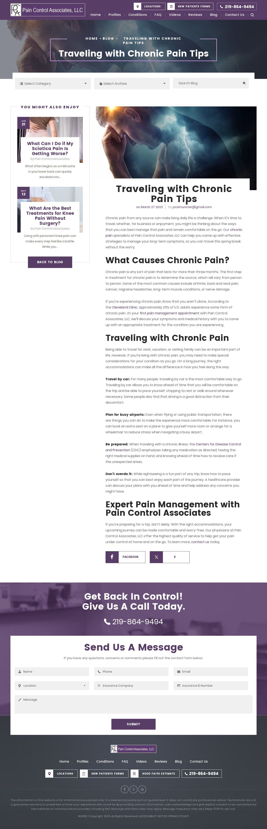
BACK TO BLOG (50, 262)
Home (96, 15)
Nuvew (82, 816)
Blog (214, 15)
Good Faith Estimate (158, 774)
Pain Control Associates (52, 159)
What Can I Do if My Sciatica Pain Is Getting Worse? (50, 148)
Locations (152, 7)
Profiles (114, 15)
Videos (175, 15)
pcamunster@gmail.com (192, 207)
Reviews (195, 15)
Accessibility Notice (153, 816)
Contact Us (234, 15)
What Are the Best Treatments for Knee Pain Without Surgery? (50, 216)
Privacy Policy (179, 816)
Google (142, 789)
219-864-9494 (239, 7)
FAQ (158, 15)
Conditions (137, 15)
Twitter (133, 789)
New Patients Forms (194, 7)
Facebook (131, 557)
